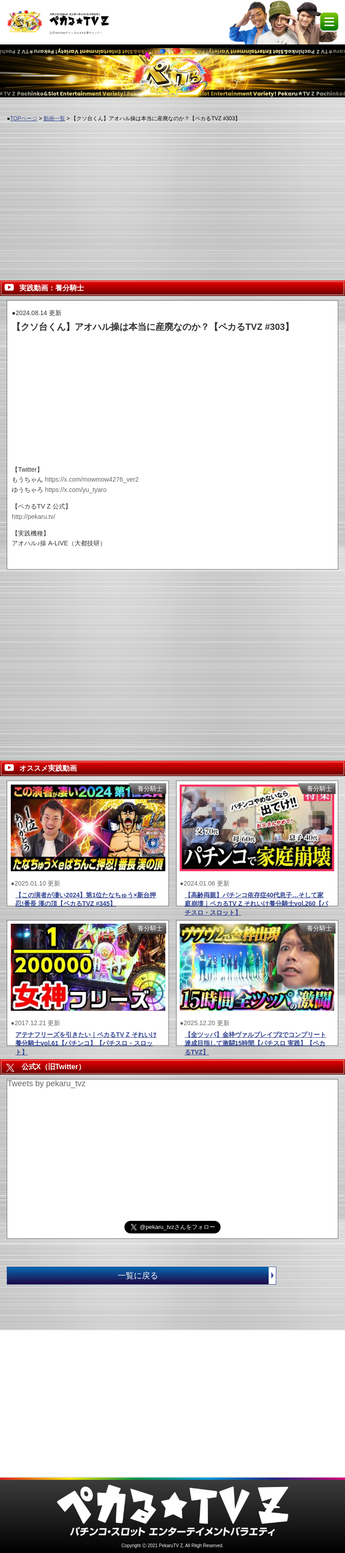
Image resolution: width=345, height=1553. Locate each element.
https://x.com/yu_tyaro (75, 489)
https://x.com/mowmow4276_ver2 (92, 479)
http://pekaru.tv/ (33, 516)
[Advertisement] (172, 196)
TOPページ (23, 118)
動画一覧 (54, 118)
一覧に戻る (197, 1275)
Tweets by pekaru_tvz (46, 1083)
